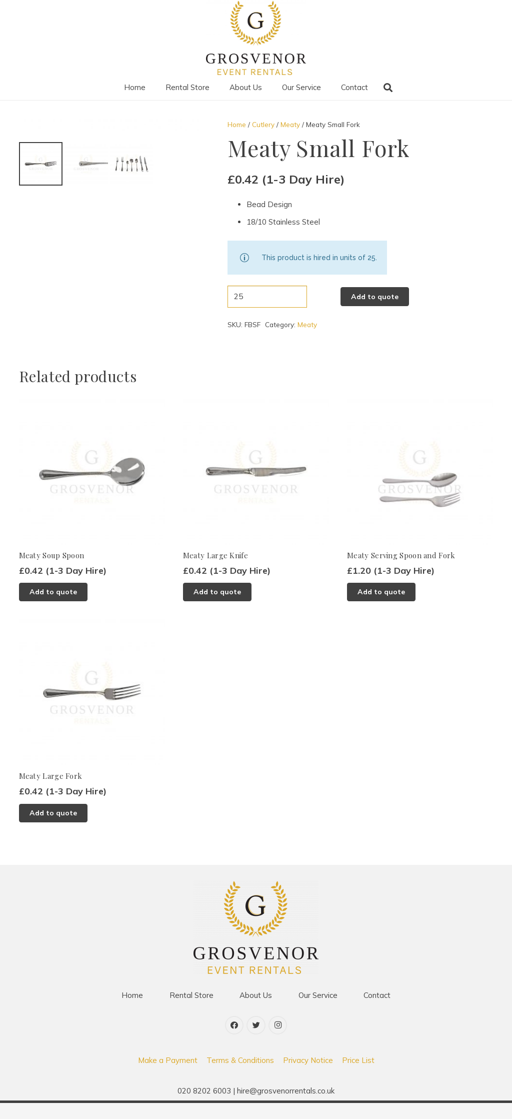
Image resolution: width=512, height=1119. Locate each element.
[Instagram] (278, 1041)
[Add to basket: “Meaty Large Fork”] (53, 829)
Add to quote (374, 296)
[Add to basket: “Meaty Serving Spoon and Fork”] (381, 608)
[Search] (388, 87)
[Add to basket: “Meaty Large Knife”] (217, 608)
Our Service (318, 1011)
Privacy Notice (308, 1076)
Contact (377, 1011)
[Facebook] (234, 1041)
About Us (256, 1011)
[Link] (256, 37)
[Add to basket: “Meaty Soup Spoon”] (53, 608)
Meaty (290, 124)
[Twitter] (256, 1041)
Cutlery (263, 124)
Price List (358, 1076)
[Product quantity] (267, 297)
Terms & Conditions (240, 1076)
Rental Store (192, 1011)
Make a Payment (168, 1076)
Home (237, 124)
